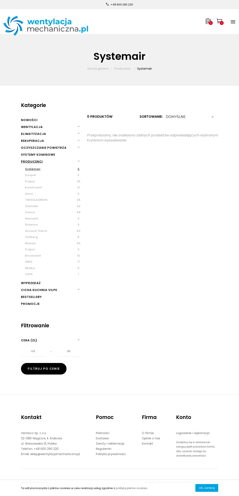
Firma (149, 417)
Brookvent (33, 256)
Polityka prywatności (111, 454)
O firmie (148, 433)
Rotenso (31, 225)
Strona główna (97, 69)
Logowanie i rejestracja (192, 433)
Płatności (102, 433)
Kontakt (31, 417)
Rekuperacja (32, 141)
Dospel (30, 175)
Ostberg (31, 237)
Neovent (31, 219)
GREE (29, 262)
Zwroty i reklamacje (110, 443)
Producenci (123, 69)
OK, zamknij (207, 488)
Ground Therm (36, 231)
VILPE (29, 274)
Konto (183, 417)
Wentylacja (32, 127)
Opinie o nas (151, 438)
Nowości (29, 120)
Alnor (29, 194)
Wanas (30, 243)
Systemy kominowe (38, 155)
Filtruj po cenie (44, 369)
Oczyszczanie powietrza (44, 148)
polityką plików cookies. (132, 488)
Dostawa (102, 438)
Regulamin (103, 449)
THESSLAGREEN (36, 200)
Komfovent (33, 187)
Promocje (30, 304)
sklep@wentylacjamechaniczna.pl (55, 454)
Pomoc (105, 417)
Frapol (30, 181)
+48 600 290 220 (122, 5)
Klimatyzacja (33, 134)
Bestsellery (31, 297)
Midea (30, 268)
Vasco (30, 212)
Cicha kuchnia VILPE (39, 290)
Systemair (33, 169)
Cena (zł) (29, 340)
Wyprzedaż (31, 283)
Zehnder (31, 206)
